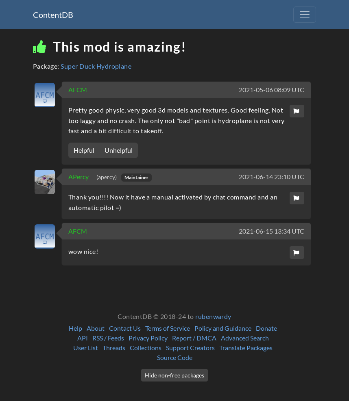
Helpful (84, 150)
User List (85, 347)
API (82, 338)
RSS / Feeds (108, 338)
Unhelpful (119, 150)
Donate (266, 328)
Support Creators (190, 347)
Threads (114, 347)
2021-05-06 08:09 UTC (271, 89)
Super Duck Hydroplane (96, 66)
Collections (145, 347)
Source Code (174, 357)
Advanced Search (245, 338)
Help (75, 328)
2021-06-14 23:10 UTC (271, 176)
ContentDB (53, 15)
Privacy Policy (148, 338)
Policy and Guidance (222, 328)
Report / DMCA (194, 338)
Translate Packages (246, 347)
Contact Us (125, 328)
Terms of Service (167, 328)
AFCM (77, 89)
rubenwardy (213, 316)
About (96, 328)
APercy (79, 176)
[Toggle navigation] (304, 15)
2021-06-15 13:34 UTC (271, 231)
